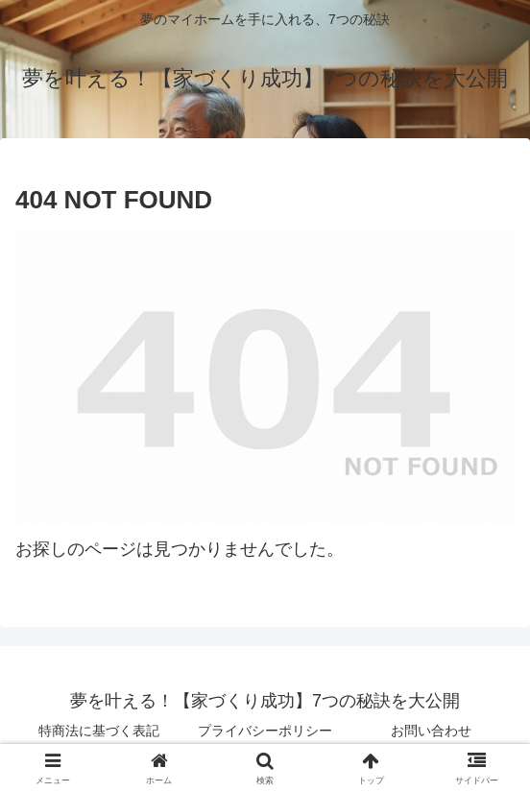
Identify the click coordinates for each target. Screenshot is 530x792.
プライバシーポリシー (265, 730)
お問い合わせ (431, 730)
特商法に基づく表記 (98, 730)
